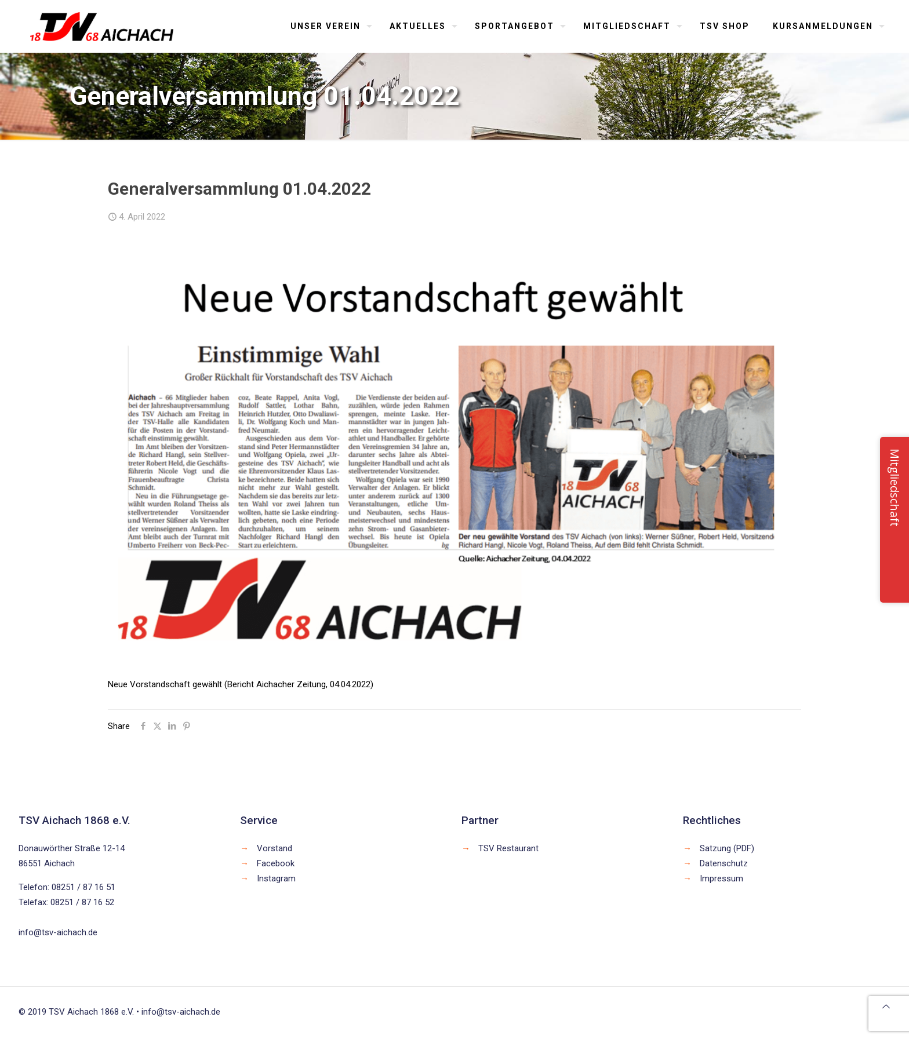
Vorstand (274, 848)
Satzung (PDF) (727, 848)
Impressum (721, 878)
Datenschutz (724, 863)
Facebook (275, 863)
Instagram (276, 878)
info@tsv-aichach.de (58, 932)
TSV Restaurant (508, 848)
